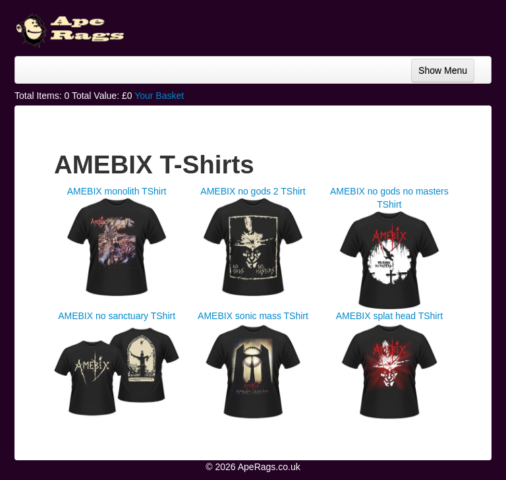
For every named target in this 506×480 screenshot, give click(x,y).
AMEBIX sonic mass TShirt (253, 316)
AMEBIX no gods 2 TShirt (252, 191)
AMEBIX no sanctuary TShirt (116, 316)
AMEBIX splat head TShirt (389, 316)
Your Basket (159, 95)
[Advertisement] (386, 26)
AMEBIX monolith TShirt (117, 191)
